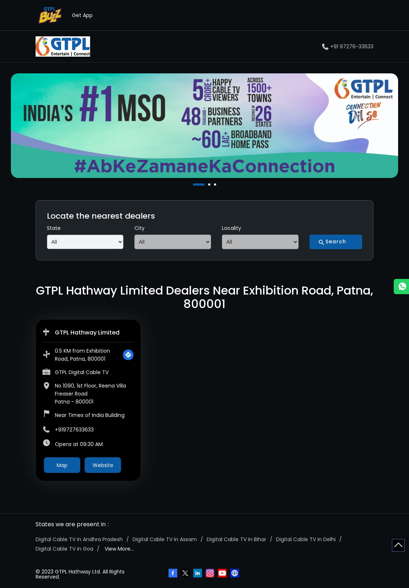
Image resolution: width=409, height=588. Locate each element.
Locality (231, 228)
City (139, 228)
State (54, 228)
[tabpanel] (204, 125)
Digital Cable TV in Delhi (306, 539)
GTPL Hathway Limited (87, 332)
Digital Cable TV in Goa (64, 549)
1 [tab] (195, 184)
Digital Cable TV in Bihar (236, 539)
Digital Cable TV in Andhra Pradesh (79, 539)
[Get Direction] (128, 355)
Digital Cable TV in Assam (165, 539)
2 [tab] (210, 184)
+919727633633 (74, 429)
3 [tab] (216, 184)
